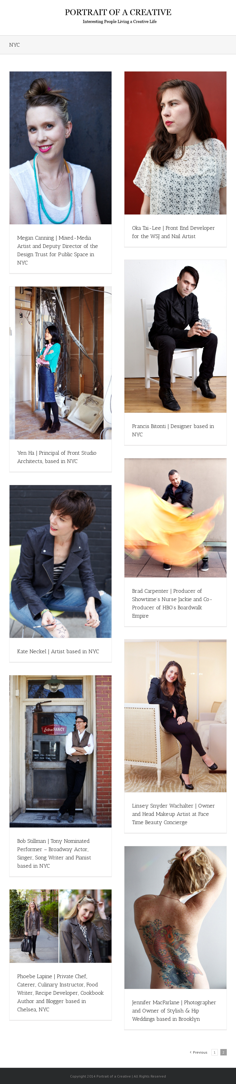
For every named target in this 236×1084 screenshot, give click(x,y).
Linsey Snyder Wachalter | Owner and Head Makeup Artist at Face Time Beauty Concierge (173, 814)
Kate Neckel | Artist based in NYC (58, 651)
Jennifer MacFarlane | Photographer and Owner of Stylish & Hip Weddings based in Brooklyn (174, 1010)
